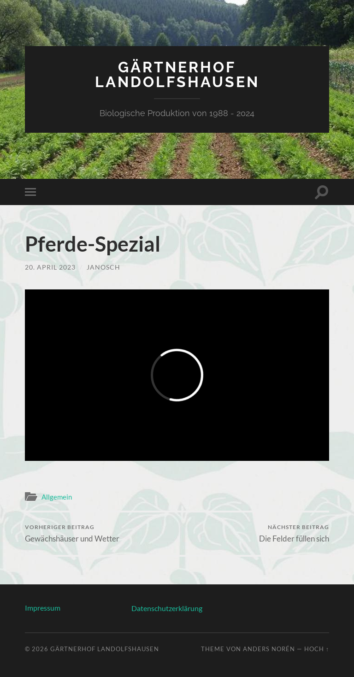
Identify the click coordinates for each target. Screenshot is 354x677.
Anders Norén (269, 649)
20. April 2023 (50, 267)
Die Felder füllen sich (294, 533)
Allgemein (56, 497)
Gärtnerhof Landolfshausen (177, 74)
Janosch (103, 267)
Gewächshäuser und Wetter (72, 533)
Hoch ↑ (316, 649)
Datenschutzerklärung (166, 608)
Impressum (42, 607)
